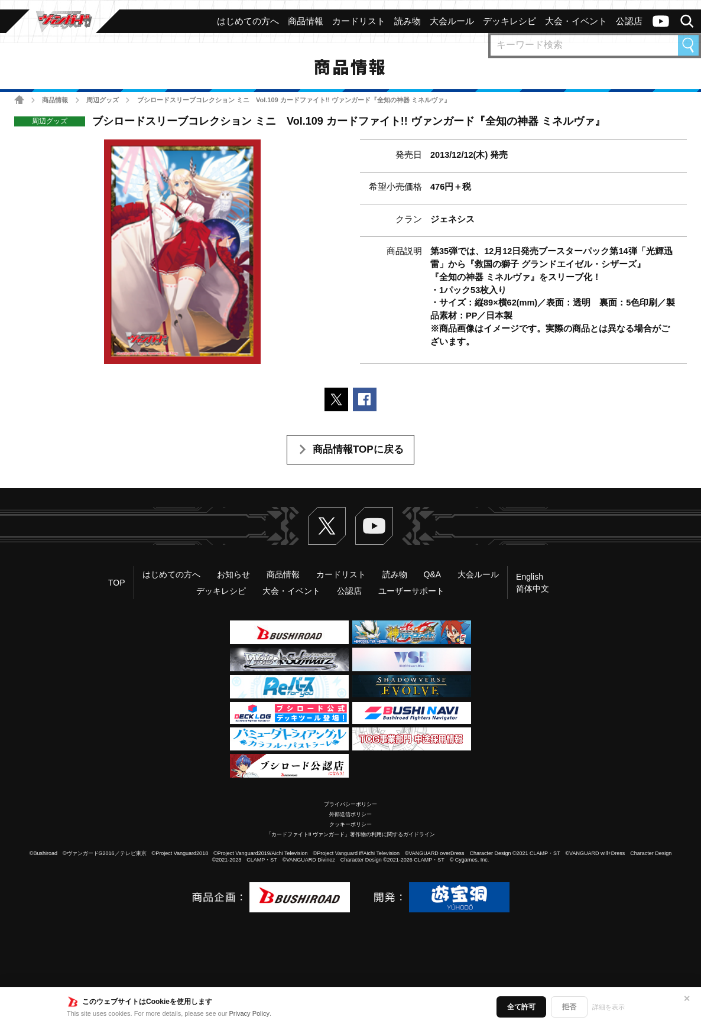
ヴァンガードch (661, 21)
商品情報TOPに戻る (358, 449)
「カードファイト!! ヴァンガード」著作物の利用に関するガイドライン (351, 834)
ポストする (336, 399)
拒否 (569, 1007)
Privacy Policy (249, 1013)
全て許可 (521, 1007)
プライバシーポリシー (350, 804)
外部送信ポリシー (350, 814)
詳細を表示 (608, 1006)
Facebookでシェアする (365, 399)
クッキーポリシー (350, 824)
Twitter (327, 526)
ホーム (19, 100)
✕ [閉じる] (686, 998)
